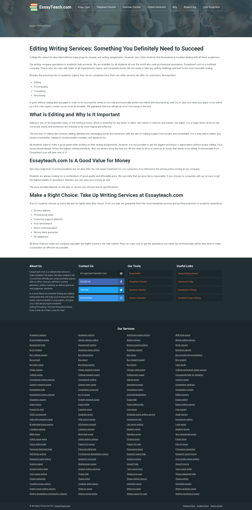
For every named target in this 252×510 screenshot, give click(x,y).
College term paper (135, 374)
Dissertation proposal (88, 389)
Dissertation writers (184, 389)
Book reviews (36, 350)
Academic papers (38, 335)
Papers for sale (134, 444)
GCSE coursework (38, 414)
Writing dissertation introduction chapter (48, 493)
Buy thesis (131, 364)
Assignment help (37, 345)
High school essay (86, 419)
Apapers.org (190, 7)
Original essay (133, 439)
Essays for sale (37, 409)
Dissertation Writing (187, 289)
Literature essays (37, 429)
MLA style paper (85, 434)
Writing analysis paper (186, 488)
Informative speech (87, 424)
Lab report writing (135, 424)
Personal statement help (41, 449)
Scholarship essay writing (187, 459)
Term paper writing (38, 474)
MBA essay (35, 434)
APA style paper (183, 335)
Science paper (36, 464)
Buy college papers (38, 355)
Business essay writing (88, 350)
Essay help (132, 399)
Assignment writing (87, 345)
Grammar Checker (132, 7)
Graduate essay (85, 414)
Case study (181, 364)
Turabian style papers (88, 483)
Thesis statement (37, 478)
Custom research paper (40, 384)
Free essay (132, 409)
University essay (134, 483)
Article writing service (185, 340)
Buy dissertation (85, 355)
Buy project (35, 359)
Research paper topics (186, 454)
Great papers (182, 414)
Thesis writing (182, 478)
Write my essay (85, 488)
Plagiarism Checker (106, 7)
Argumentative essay (39, 340)
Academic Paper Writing (189, 297)
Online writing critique (88, 439)
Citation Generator (157, 7)
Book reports (182, 345)
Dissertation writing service (42, 394)
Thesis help (83, 474)
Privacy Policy (189, 506)
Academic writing (86, 335)
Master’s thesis (182, 429)
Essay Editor (135, 273)
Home (32, 25)
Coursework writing (87, 379)
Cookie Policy (203, 506)
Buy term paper (37, 364)
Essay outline (182, 399)
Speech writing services (89, 469)
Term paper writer (184, 469)
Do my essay (84, 394)
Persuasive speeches (185, 449)
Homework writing (184, 419)
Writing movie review (87, 493)
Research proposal (87, 459)
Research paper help (136, 454)
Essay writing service (185, 404)
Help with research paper (41, 419)
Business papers (134, 350)
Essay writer (83, 404)
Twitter (102, 290)
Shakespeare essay (87, 464)
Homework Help (185, 281)
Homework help (134, 419)
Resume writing (134, 459)
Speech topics (182, 464)
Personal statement (87, 449)
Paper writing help (38, 444)
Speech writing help (39, 469)
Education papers (38, 399)
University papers (183, 483)
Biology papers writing (137, 345)
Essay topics (35, 404)
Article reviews (133, 340)
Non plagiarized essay (186, 434)
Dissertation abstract (185, 384)
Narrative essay (134, 434)
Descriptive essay (135, 384)
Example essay (85, 409)
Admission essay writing (138, 335)
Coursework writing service (42, 379)
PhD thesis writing (38, 454)
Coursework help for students (189, 374)
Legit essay (181, 424)
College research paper (89, 374)
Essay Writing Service (188, 273)
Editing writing (182, 394)
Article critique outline (88, 340)
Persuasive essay (135, 449)
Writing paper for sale (137, 493)
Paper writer (181, 439)
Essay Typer (84, 7)
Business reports (183, 350)
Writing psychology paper (187, 493)
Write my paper (134, 488)
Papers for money (86, 444)
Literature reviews (86, 429)
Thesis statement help (186, 474)
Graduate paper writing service (141, 414)
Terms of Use (216, 506)
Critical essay (133, 379)
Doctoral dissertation (136, 394)
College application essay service (191, 369)
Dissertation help (37, 389)
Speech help (132, 464)
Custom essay (182, 379)
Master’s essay (134, 429)
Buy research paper (136, 359)
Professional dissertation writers (93, 454)
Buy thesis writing (86, 364)
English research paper (88, 399)
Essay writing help (135, 404)
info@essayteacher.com (102, 273)
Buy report (83, 359)
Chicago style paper (136, 369)
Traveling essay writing (40, 483)
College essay (36, 374)
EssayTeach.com (50, 7)
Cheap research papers (89, 369)
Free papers (181, 409)
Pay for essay (182, 444)
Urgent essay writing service (42, 488)
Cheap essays (36, 369)
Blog (175, 7)
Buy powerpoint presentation (189, 355)
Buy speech (181, 359)
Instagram (102, 298)
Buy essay (131, 355)
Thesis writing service (137, 478)
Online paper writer (38, 439)
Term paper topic (135, 469)
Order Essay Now (211, 7)
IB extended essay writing (41, 424)
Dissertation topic (135, 389)
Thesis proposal (134, 474)
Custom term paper (87, 384)
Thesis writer (84, 478)
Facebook (102, 282)
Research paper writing (40, 459)
